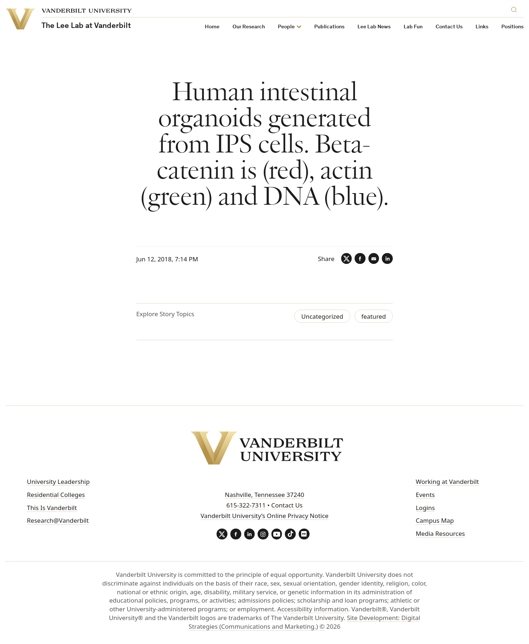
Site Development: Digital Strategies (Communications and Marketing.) (304, 622)
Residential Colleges (56, 494)
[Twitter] (345, 258)
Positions (512, 27)
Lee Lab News (374, 27)
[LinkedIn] (387, 258)
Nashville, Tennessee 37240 (264, 494)
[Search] (516, 8)
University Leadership (58, 481)
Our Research (249, 27)
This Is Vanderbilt (52, 508)
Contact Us (449, 27)
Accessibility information (312, 609)
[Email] (373, 258)
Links (482, 27)
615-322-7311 (246, 505)
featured (373, 316)
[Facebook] (359, 258)
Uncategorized (321, 316)
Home (212, 27)
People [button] (286, 27)
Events (425, 494)
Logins (425, 508)
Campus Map (435, 521)
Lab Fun (413, 27)
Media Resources (440, 533)
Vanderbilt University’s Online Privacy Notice (264, 515)
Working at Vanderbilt (447, 481)
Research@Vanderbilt (58, 521)
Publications (329, 27)
